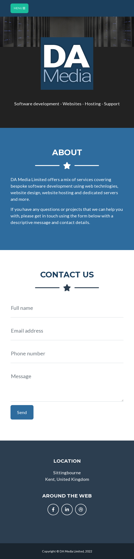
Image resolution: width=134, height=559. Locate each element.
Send (22, 412)
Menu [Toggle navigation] (19, 8)
